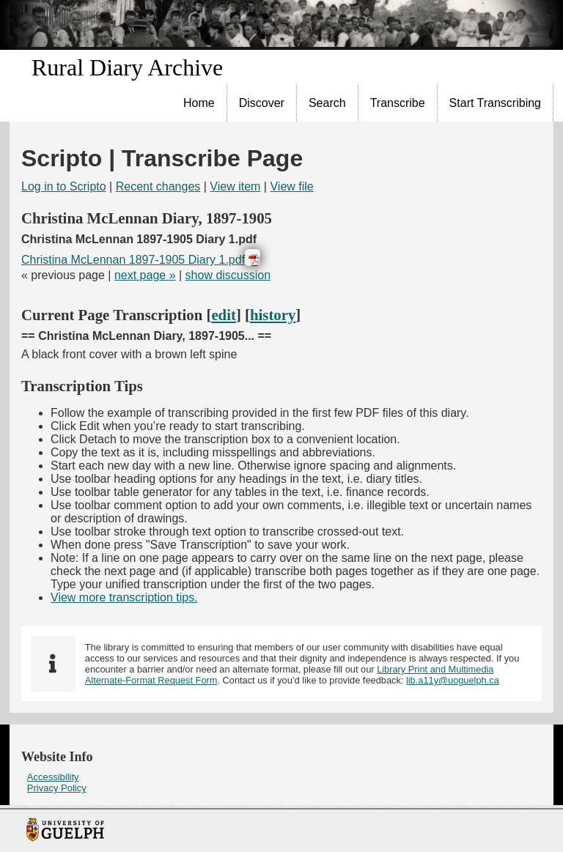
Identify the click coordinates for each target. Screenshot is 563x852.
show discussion (228, 275)
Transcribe (397, 103)
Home (199, 103)
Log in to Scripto (63, 186)
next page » (145, 275)
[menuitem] (199, 103)
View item (235, 186)
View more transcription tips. (124, 597)
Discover (261, 103)
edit (223, 314)
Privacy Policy (57, 787)
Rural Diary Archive (127, 67)
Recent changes (158, 186)
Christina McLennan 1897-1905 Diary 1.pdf (133, 259)
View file (291, 186)
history (272, 314)
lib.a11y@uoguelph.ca (452, 680)
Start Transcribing (495, 103)
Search (327, 103)
